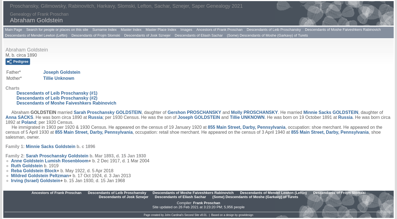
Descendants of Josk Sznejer (147, 35)
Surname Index (104, 30)
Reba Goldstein (34, 170)
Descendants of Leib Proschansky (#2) (57, 98)
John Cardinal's (174, 215)
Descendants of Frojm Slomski (95, 35)
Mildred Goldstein (40, 175)
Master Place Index (161, 30)
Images (186, 30)
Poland (29, 122)
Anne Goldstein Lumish (49, 160)
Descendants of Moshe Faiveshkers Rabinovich (343, 30)
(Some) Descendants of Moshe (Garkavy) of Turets (267, 35)
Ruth (27, 165)
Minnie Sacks (330, 112)
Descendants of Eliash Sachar (199, 35)
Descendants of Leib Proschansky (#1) (57, 93)
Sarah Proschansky (107, 112)
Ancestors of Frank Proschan (219, 30)
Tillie (58, 78)
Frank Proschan (206, 203)
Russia (95, 117)
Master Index (131, 30)
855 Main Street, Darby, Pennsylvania (247, 127)
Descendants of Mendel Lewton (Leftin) (36, 35)
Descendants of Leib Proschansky (274, 30)
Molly (254, 112)
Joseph (61, 72)
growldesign (245, 215)
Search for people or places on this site (57, 30)
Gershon (194, 112)
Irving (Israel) (35, 180)
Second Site (191, 215)
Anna (19, 117)
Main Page (13, 30)
